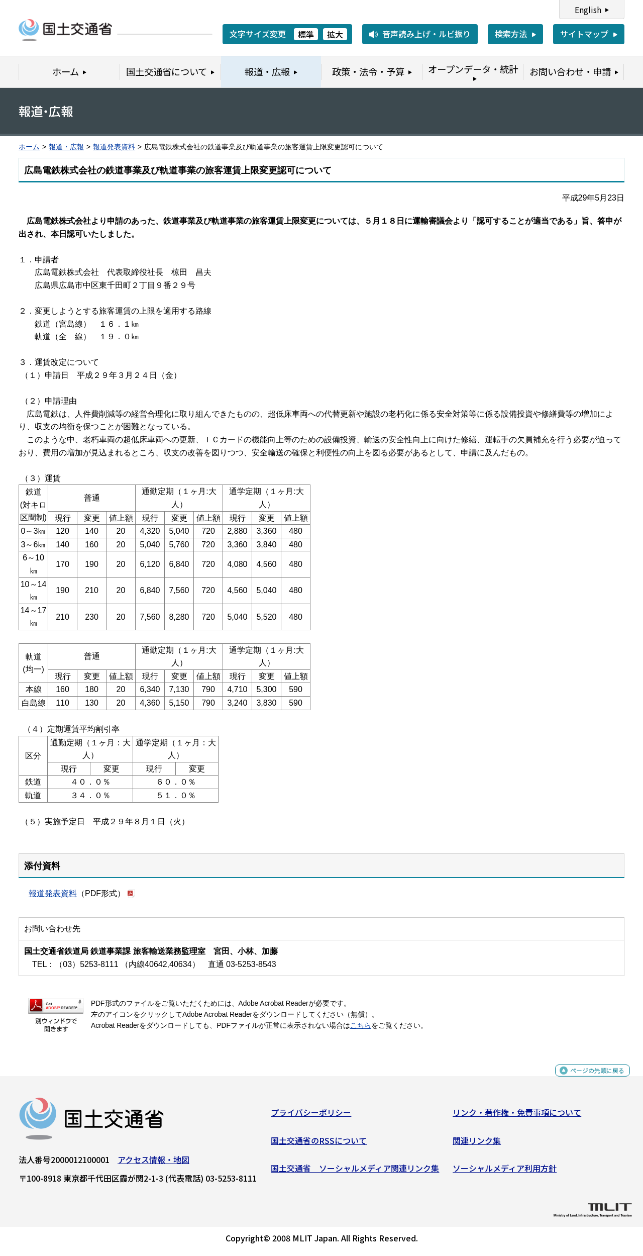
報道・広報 (66, 147)
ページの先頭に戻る (589, 1080)
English (588, 10)
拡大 (335, 34)
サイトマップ (584, 34)
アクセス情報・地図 (153, 1163)
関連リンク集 (477, 1144)
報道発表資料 (114, 147)
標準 (306, 34)
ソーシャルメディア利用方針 (505, 1172)
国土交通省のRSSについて (319, 1144)
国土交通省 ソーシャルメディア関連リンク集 (355, 1172)
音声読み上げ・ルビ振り (426, 34)
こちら (360, 1025)
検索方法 (511, 34)
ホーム (29, 147)
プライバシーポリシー (311, 1116)
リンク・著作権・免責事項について (517, 1116)
